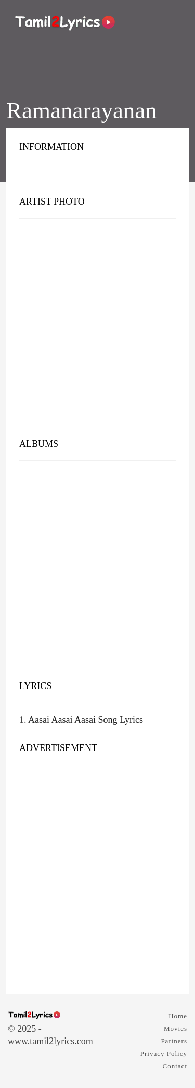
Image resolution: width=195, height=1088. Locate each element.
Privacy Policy (163, 1053)
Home (177, 1016)
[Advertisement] (97, 331)
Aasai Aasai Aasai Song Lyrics (85, 720)
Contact (175, 1066)
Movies (175, 1028)
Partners (174, 1041)
